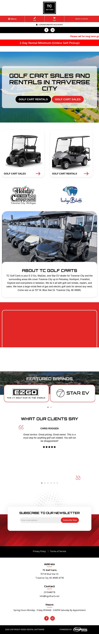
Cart (54, 19)
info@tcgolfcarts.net (49, 596)
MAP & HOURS (82, 19)
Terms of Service (58, 551)
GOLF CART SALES (68, 99)
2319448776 (49, 592)
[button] (48, 407)
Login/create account (49, 24)
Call (34, 19)
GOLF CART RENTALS (33, 99)
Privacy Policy (39, 551)
